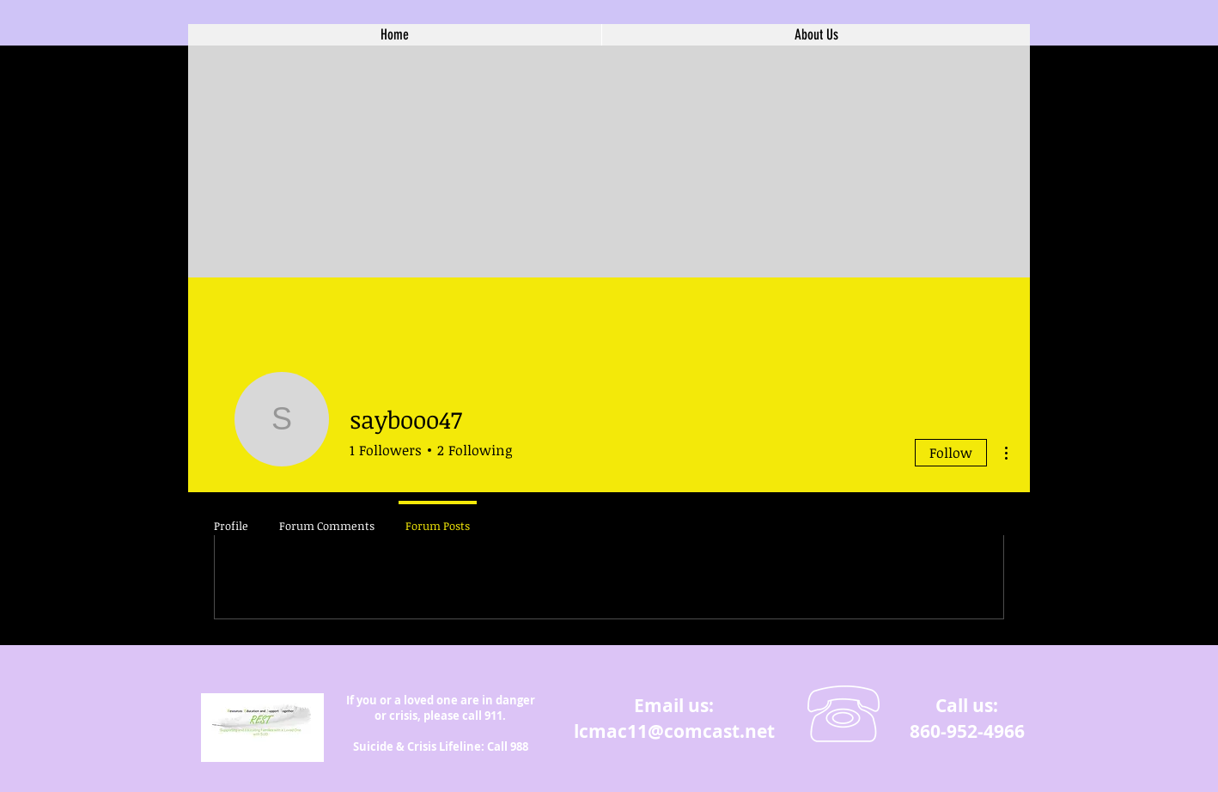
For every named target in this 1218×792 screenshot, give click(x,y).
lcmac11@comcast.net (674, 731)
